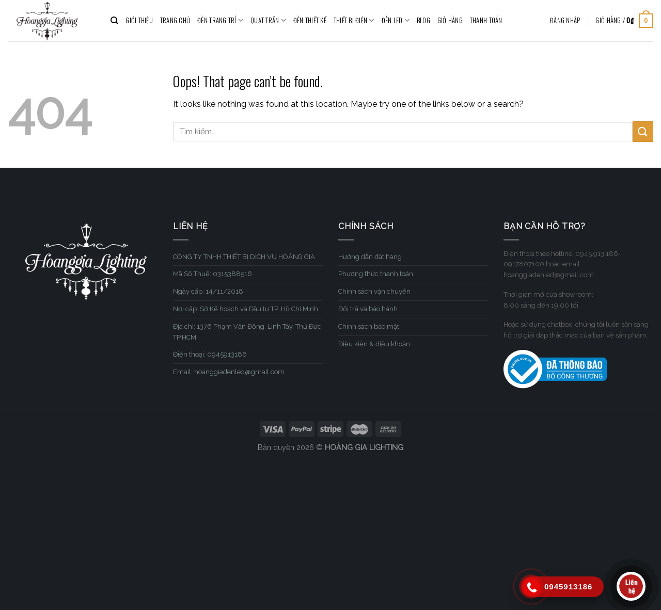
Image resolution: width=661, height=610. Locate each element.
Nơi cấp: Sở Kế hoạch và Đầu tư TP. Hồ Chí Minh (245, 309)
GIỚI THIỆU (139, 20)
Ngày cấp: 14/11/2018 (208, 291)
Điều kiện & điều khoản (374, 344)
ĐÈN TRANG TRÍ (220, 20)
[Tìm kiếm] (114, 20)
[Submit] (643, 131)
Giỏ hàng (450, 20)
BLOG (423, 20)
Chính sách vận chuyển (374, 291)
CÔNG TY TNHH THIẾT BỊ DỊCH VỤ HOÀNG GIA (244, 257)
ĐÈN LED (396, 20)
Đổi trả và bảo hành (368, 309)
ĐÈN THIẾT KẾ (309, 20)
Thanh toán (486, 20)
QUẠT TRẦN (268, 20)
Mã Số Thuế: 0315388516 (212, 274)
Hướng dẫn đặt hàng (370, 257)
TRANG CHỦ (175, 20)
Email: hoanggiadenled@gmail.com (229, 372)
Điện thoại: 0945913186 (210, 354)
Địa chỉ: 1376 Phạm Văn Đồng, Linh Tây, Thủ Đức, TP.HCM (248, 332)
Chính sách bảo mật (368, 326)
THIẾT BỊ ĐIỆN (354, 20)
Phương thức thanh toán (375, 274)
